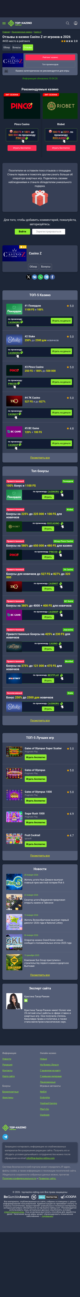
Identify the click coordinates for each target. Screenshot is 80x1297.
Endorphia (44, 1099)
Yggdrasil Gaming (48, 1105)
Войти (22, 231)
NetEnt (43, 1093)
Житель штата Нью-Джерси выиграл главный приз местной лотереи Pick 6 (44, 883)
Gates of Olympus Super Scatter (43, 750)
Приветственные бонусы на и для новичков (38, 636)
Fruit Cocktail (32, 837)
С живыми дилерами (50, 1078)
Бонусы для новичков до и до (38, 576)
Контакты (7, 1072)
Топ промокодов (50, 64)
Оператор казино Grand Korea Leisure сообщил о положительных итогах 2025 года (47, 943)
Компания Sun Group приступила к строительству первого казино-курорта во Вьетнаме (46, 965)
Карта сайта (8, 1078)
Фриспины (7, 1099)
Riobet (61, 124)
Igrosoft (28, 840)
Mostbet (69, 663)
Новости (6, 1060)
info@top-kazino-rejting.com (40, 1160)
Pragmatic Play (31, 753)
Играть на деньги (61, 320)
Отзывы (28, 47)
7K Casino (68, 570)
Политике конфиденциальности (19, 1180)
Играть (48, 497)
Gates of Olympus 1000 (38, 793)
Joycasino (68, 631)
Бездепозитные (10, 1093)
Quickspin (44, 1116)
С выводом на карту (50, 1072)
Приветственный (15, 481)
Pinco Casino (21, 124)
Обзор (6, 47)
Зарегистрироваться (48, 231)
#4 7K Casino (32, 397)
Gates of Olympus (35, 771)
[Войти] (75, 23)
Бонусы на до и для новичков (34, 668)
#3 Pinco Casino (34, 367)
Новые (43, 1060)
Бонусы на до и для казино (39, 546)
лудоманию (47, 1218)
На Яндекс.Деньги (49, 1066)
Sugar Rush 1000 (34, 815)
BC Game (68, 602)
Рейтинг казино (50, 57)
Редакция (7, 1066)
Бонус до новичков (29, 699)
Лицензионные (47, 1084)
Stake (70, 694)
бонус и (21, 485)
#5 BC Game (32, 428)
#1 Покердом (33, 305)
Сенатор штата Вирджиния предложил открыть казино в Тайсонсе (44, 903)
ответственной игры (14, 1214)
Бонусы (17, 47)
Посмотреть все (40, 457)
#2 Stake (30, 336)
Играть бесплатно (22, 148)
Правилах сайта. (47, 1180)
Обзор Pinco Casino (63, 542)
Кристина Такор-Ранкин (36, 998)
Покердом (68, 481)
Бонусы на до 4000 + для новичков (38, 606)
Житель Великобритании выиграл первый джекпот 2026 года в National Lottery (46, 923)
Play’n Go (44, 1111)
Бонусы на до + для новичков (34, 515)
